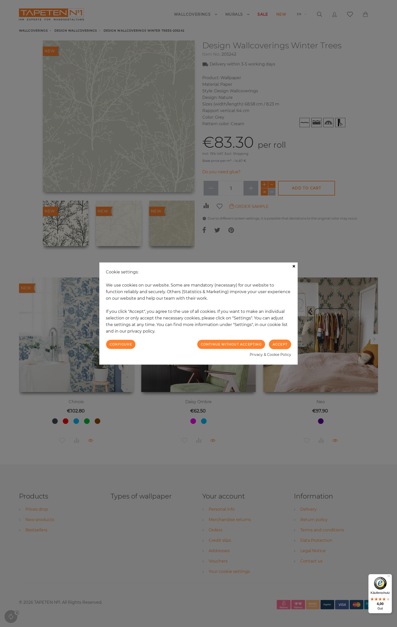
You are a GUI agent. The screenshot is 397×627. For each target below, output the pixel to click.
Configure (121, 344)
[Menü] (389, 577)
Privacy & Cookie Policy (270, 354)
